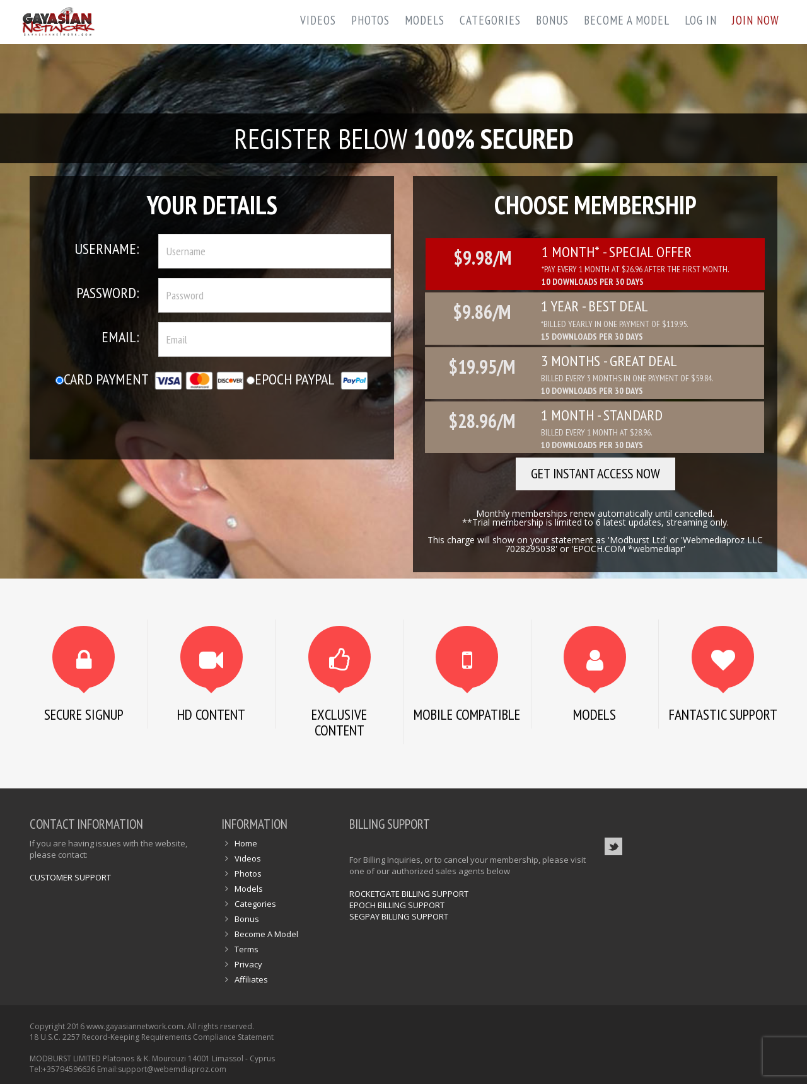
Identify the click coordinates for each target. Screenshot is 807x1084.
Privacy (248, 964)
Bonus (552, 20)
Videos (318, 20)
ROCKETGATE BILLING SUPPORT (408, 893)
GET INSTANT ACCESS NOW (595, 473)
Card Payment (149, 379)
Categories (490, 20)
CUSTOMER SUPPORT (70, 877)
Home (246, 843)
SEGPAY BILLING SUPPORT (398, 916)
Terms (246, 949)
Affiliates (251, 979)
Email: (120, 337)
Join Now (755, 20)
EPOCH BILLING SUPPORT (396, 905)
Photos (370, 20)
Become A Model (627, 20)
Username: (106, 248)
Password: (107, 293)
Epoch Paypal (307, 379)
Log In (701, 20)
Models (424, 20)
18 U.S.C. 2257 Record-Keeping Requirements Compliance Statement (152, 1037)
